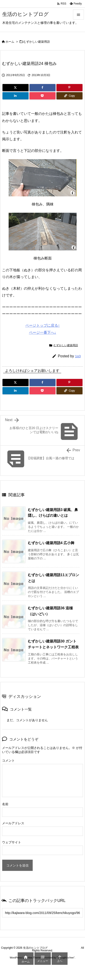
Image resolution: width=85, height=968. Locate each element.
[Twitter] (15, 87)
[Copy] (69, 95)
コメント (8, 760)
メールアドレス (13, 823)
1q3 (78, 356)
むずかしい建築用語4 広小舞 (51, 543)
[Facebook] (42, 87)
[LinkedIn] (15, 95)
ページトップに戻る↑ (42, 325)
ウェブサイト (11, 842)
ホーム (9, 41)
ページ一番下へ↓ (42, 332)
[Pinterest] (69, 87)
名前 (5, 804)
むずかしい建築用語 (36, 41)
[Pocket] (42, 95)
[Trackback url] (42, 912)
